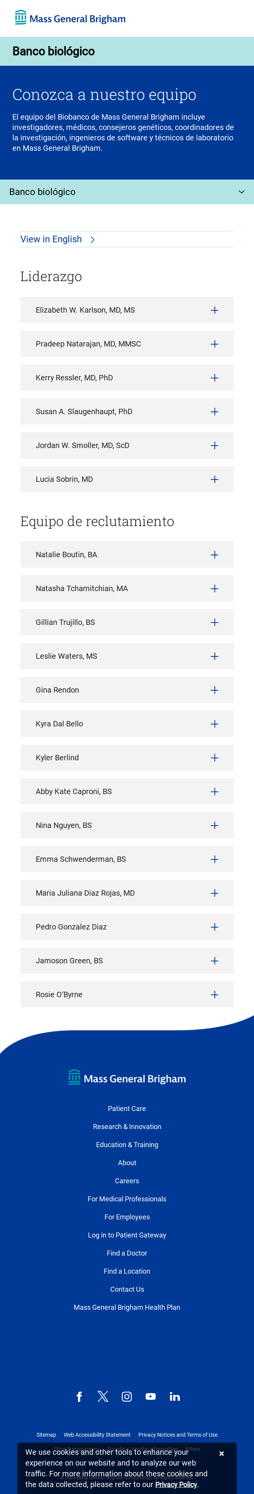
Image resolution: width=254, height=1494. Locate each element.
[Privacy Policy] (176, 1485)
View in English (52, 239)
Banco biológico (53, 51)
